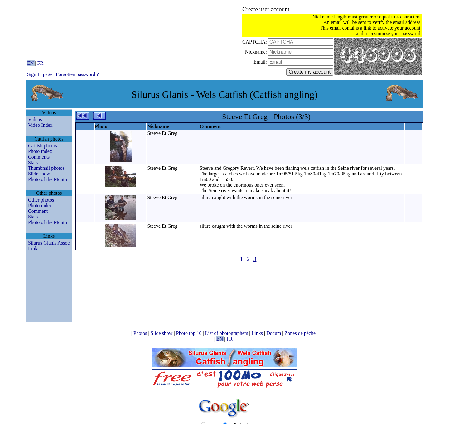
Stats (33, 162)
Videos (35, 119)
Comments (39, 157)
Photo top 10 (189, 333)
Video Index (40, 125)
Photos (140, 333)
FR (40, 63)
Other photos (41, 199)
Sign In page (39, 74)
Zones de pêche (301, 333)
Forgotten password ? (77, 74)
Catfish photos (42, 145)
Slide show (39, 173)
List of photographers (227, 333)
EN (31, 63)
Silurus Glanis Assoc (49, 242)
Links (33, 248)
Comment (38, 211)
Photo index (40, 151)
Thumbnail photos (46, 168)
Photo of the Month (47, 179)
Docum (274, 333)
